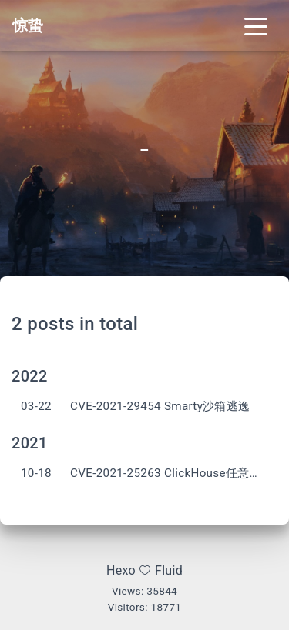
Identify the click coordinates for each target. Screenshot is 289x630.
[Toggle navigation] (256, 25)
